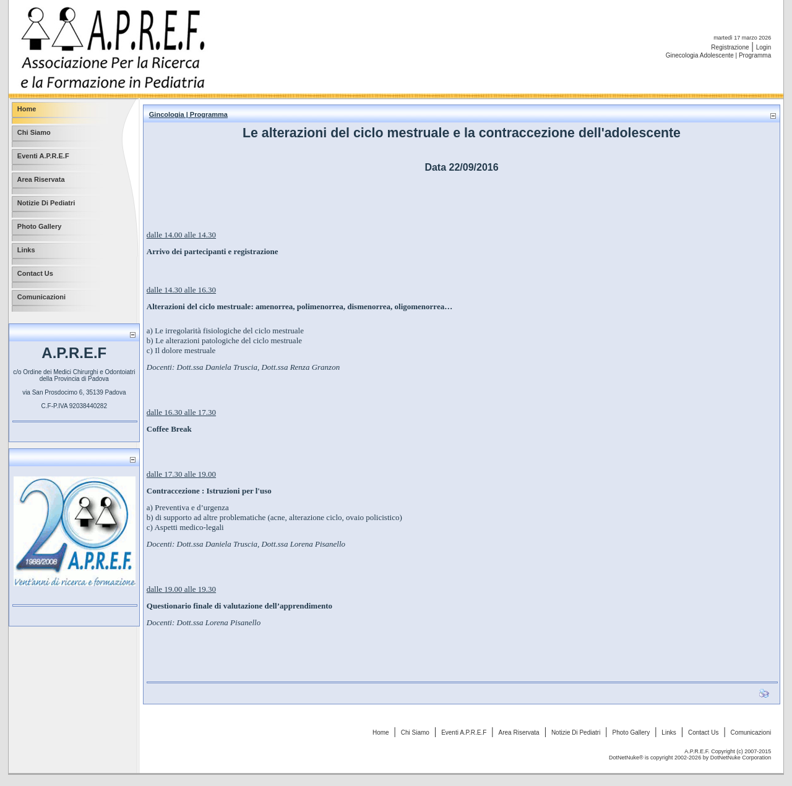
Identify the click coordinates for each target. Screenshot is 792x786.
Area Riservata (519, 732)
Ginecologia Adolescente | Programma (718, 55)
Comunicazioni (751, 732)
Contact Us (703, 732)
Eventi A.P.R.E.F (463, 732)
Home (380, 732)
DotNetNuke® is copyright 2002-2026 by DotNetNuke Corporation (690, 757)
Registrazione (730, 47)
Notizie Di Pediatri (575, 732)
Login (763, 47)
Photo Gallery (631, 732)
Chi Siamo (415, 732)
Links (668, 732)
